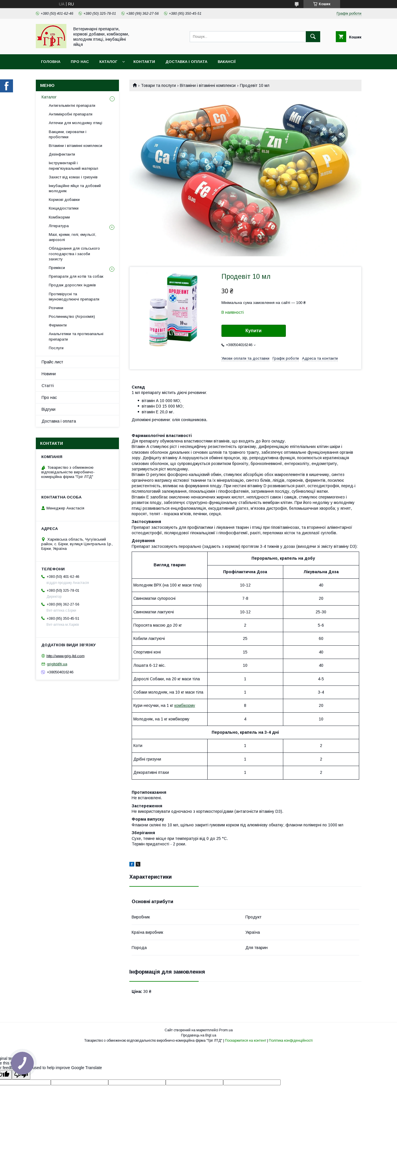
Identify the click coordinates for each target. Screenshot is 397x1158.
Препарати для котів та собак (76, 276)
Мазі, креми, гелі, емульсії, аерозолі (72, 237)
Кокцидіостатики (64, 208)
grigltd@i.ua (57, 664)
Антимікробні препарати (70, 114)
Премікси (57, 268)
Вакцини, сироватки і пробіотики (67, 134)
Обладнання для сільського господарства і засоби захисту (74, 253)
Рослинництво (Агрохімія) (72, 316)
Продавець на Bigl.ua (198, 1035)
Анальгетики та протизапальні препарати (76, 336)
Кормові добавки (64, 199)
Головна (50, 61)
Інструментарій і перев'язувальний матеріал (73, 165)
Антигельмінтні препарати (72, 105)
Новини (49, 373)
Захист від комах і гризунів (73, 177)
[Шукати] (313, 36)
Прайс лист (52, 362)
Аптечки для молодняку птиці (75, 123)
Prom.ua (226, 1030)
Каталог (108, 61)
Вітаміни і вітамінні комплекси (208, 85)
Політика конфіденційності (291, 1041)
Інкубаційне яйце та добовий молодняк (75, 188)
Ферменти (58, 325)
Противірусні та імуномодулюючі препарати (74, 296)
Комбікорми (59, 217)
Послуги (56, 348)
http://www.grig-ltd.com (65, 655)
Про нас (80, 61)
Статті (48, 385)
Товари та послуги (158, 85)
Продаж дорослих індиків (72, 285)
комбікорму (184, 705)
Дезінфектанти (62, 154)
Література (59, 226)
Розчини (56, 308)
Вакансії (227, 61)
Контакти (144, 61)
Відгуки (48, 409)
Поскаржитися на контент (245, 1041)
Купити (253, 330)
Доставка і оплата (186, 61)
